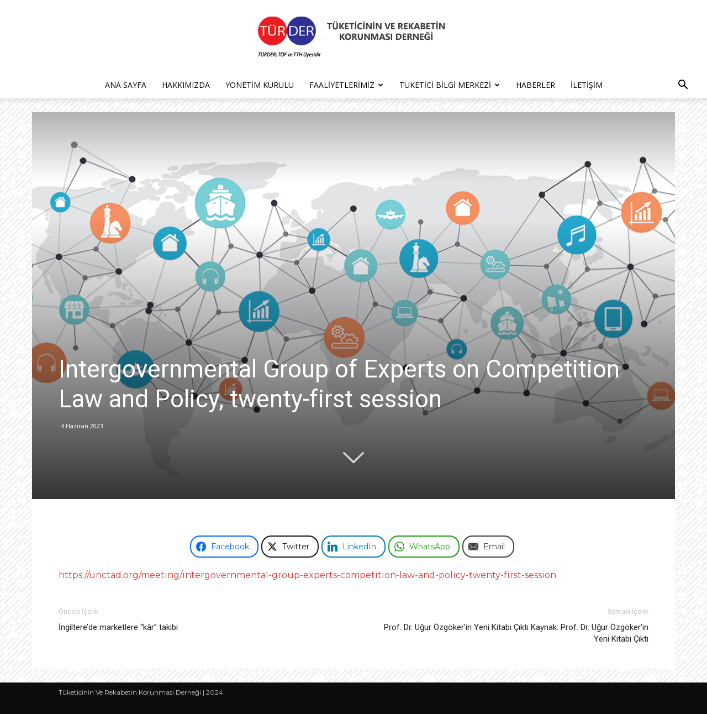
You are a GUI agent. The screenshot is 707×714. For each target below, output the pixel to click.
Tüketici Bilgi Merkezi (449, 85)
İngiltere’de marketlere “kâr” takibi (118, 627)
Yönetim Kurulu (259, 85)
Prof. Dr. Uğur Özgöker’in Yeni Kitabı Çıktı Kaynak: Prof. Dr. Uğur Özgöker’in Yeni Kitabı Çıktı (516, 633)
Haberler (535, 85)
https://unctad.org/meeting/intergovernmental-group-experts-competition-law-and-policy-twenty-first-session (307, 575)
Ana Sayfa (125, 85)
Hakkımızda (186, 85)
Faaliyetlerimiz (346, 85)
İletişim (587, 85)
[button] (682, 86)
